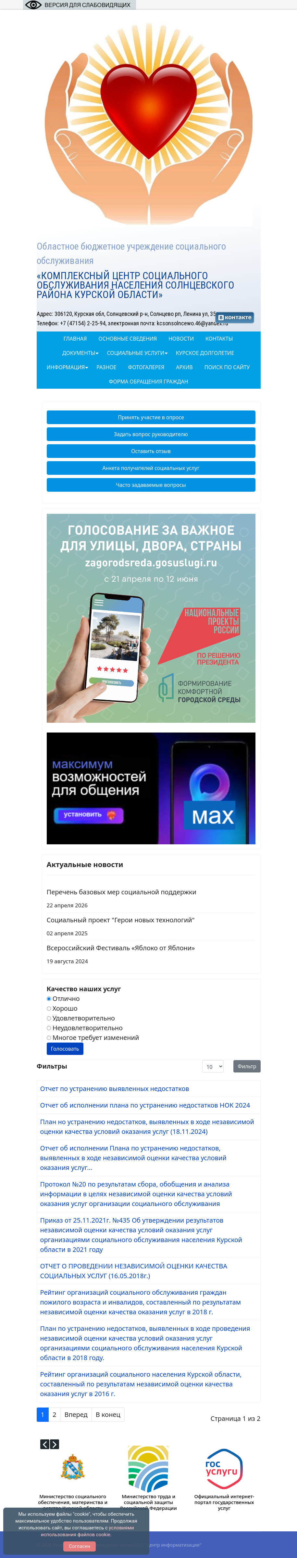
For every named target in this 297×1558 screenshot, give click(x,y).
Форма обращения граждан (148, 381)
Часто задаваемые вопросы (151, 484)
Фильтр (247, 1066)
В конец (108, 1414)
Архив (184, 367)
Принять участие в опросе (151, 417)
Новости (181, 338)
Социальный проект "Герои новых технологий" (151, 927)
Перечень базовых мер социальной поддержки (151, 899)
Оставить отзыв (150, 451)
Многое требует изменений (93, 1037)
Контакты (219, 338)
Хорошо (62, 1008)
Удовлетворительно (81, 1018)
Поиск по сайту (227, 367)
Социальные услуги (135, 353)
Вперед (75, 1414)
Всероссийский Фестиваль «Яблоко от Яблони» (151, 955)
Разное (106, 367)
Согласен (79, 1546)
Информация (65, 367)
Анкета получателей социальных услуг (150, 468)
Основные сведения (128, 338)
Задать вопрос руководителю (151, 434)
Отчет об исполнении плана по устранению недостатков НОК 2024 (145, 1105)
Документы (78, 353)
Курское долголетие (205, 353)
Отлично (63, 998)
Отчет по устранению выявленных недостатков (114, 1088)
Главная (75, 338)
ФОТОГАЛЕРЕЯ (146, 367)
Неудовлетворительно (85, 1027)
